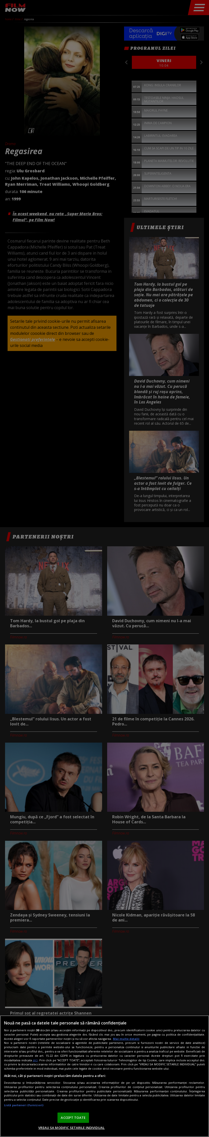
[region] (104, 1076)
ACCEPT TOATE (73, 1117)
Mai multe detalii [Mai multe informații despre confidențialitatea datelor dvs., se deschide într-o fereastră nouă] (126, 1039)
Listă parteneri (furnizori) (23, 1105)
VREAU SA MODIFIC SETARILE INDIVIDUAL (71, 1127)
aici (35, 1060)
